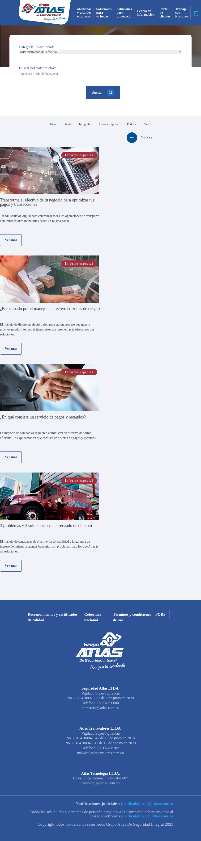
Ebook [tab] (39, 124)
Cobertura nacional (92, 606)
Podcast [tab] (103, 124)
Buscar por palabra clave (37, 68)
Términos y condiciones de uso (132, 606)
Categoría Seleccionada (37, 47)
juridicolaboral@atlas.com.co (146, 793)
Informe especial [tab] (81, 124)
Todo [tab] (25, 124)
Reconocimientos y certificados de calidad (53, 606)
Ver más (11, 229)
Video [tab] (119, 124)
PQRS (160, 604)
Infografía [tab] (57, 124)
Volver (170, 124)
